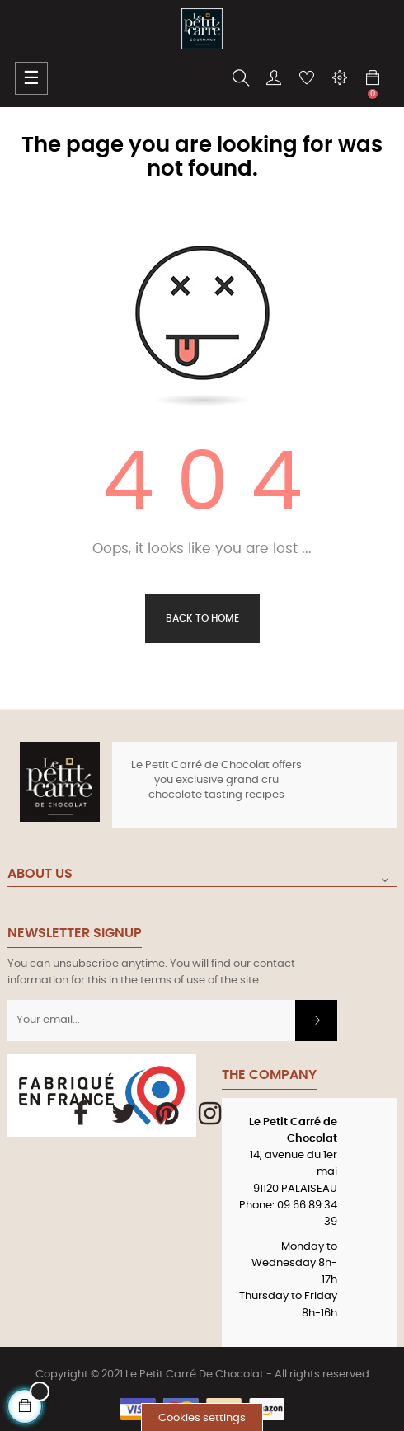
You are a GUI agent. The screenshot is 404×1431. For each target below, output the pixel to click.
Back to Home (202, 618)
